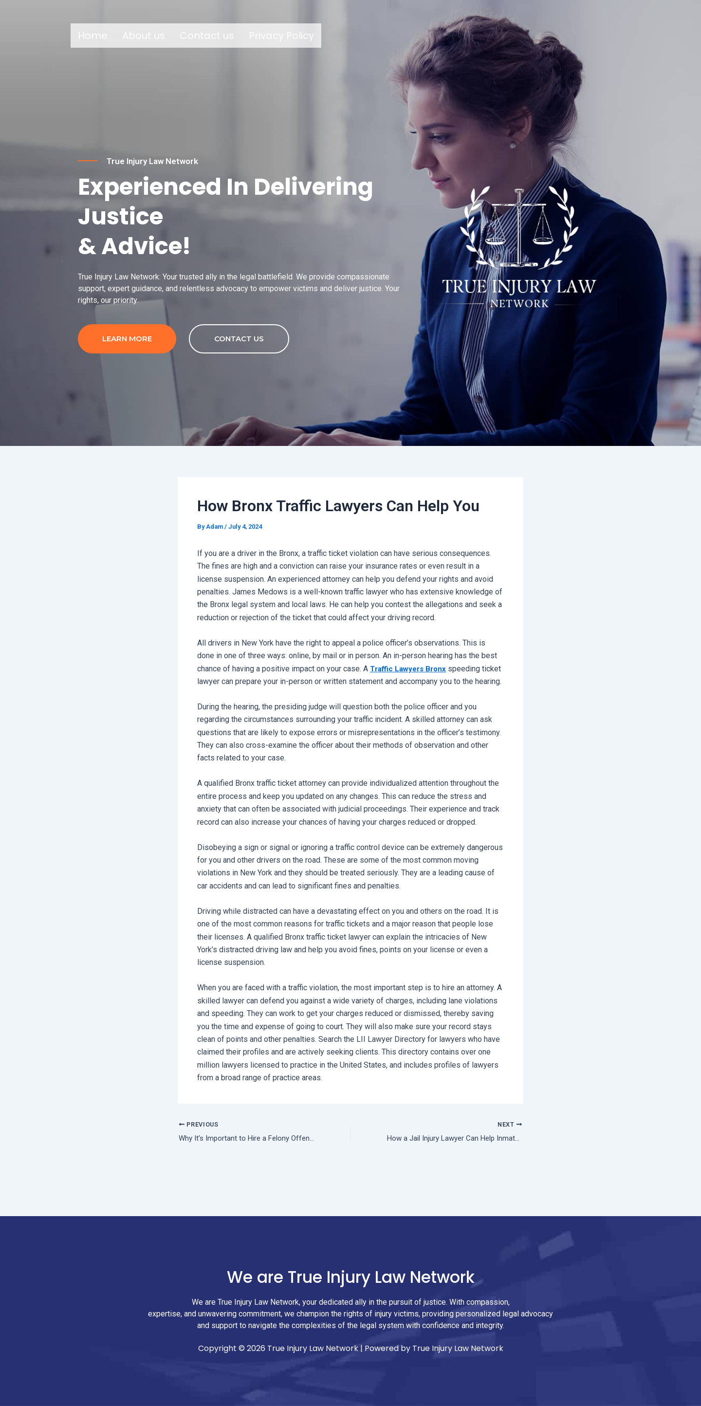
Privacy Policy (281, 35)
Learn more (127, 359)
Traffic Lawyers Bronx (410, 689)
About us (143, 35)
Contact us (207, 35)
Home (93, 35)
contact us (239, 359)
